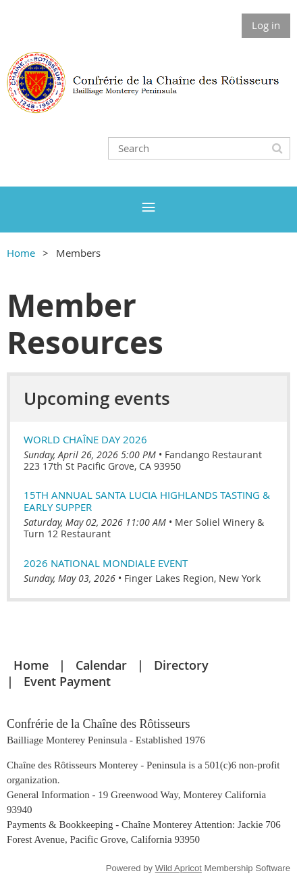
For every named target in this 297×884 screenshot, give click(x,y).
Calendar (101, 665)
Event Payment (67, 681)
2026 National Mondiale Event (106, 563)
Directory (181, 665)
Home (21, 253)
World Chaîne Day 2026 (85, 439)
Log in (266, 25)
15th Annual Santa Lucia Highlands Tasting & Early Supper (147, 501)
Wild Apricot (178, 868)
